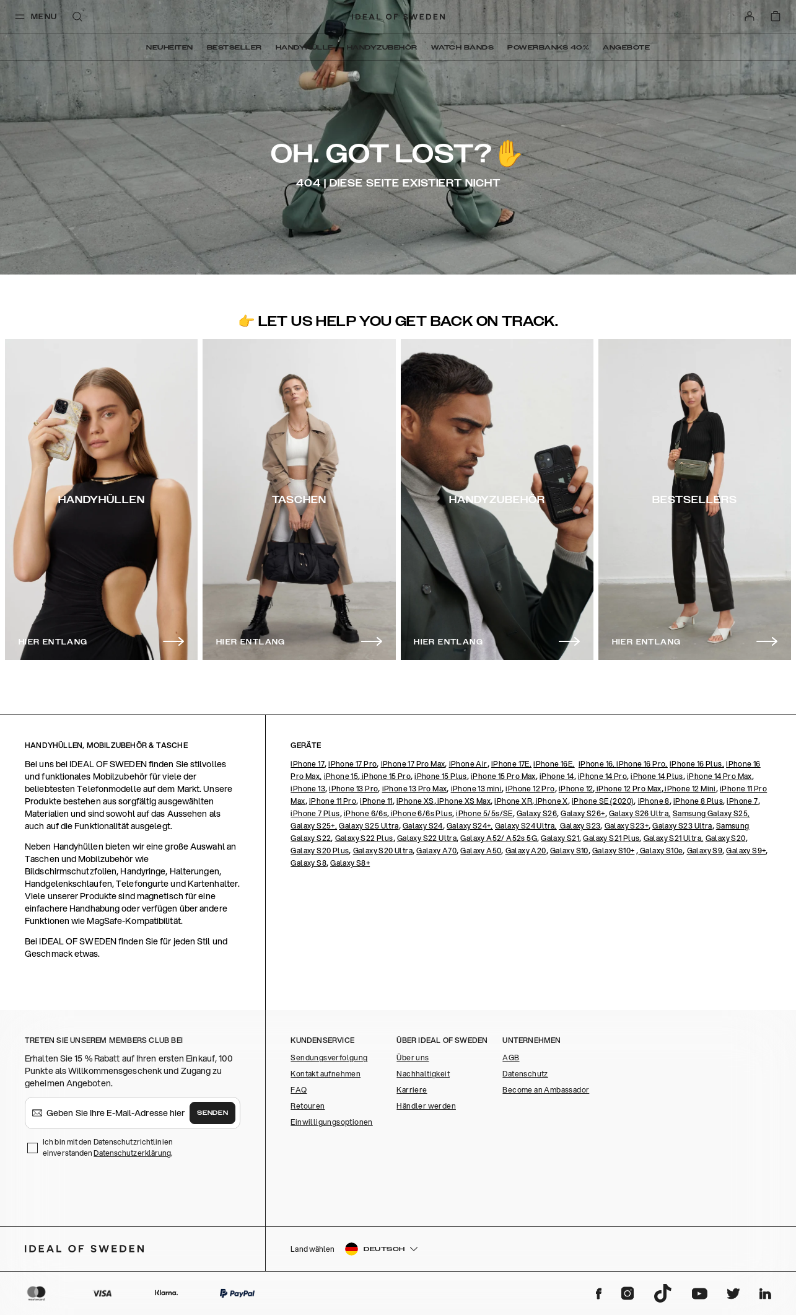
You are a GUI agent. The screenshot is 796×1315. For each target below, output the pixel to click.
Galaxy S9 (705, 850)
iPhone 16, (597, 764)
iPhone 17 (308, 764)
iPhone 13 (308, 788)
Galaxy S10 (569, 850)
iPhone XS (415, 801)
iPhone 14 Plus (657, 776)
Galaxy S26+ (583, 813)
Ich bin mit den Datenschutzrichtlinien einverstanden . (108, 1147)
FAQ (299, 1089)
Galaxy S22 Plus (364, 838)
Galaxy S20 (726, 838)
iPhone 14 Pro (602, 776)
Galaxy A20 (525, 850)
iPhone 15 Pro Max (503, 776)
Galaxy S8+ (350, 863)
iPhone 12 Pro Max (628, 788)
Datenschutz (525, 1073)
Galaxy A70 (436, 850)
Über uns (412, 1057)
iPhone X (551, 801)
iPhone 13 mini (476, 788)
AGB (510, 1057)
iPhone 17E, (511, 764)
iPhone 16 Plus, (697, 764)
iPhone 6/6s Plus (420, 813)
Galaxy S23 (579, 825)
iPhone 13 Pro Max (414, 788)
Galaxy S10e (661, 850)
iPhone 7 (742, 801)
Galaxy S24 (423, 825)
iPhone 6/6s (365, 813)
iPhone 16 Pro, (642, 764)
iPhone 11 (376, 801)
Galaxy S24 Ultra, (526, 825)
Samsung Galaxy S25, (711, 813)
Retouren (308, 1106)
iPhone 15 (341, 776)
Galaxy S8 (308, 863)
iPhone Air (468, 764)
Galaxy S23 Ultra (682, 825)
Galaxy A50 (480, 850)
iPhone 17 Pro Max (413, 764)
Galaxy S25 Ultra (368, 825)
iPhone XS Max (463, 801)
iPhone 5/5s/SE (484, 813)
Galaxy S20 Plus (320, 850)
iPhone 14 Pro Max (719, 776)
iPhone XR (513, 801)
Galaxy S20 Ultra (383, 850)
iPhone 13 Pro (353, 788)
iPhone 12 (576, 788)
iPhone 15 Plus (440, 776)
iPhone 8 (654, 801)
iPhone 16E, (553, 764)
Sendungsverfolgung (329, 1057)
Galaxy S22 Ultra (427, 838)
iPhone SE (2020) (603, 801)
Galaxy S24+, (470, 825)
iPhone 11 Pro (332, 801)
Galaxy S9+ (746, 850)
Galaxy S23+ (627, 825)
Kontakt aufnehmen (326, 1073)
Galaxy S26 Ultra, (640, 813)
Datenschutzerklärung (132, 1153)
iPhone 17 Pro (352, 764)
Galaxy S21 (560, 838)
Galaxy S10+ (613, 850)
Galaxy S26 (537, 813)
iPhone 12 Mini (689, 788)
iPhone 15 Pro (385, 776)
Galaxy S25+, (314, 825)
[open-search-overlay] (77, 18)
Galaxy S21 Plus (611, 838)
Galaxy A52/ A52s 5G (498, 838)
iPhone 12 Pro (529, 788)
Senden (212, 1113)
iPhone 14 (557, 776)
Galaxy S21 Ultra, (674, 838)
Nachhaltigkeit (423, 1073)
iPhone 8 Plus (698, 801)
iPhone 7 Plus (315, 813)
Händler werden (426, 1106)
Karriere (411, 1089)
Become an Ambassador (545, 1089)
